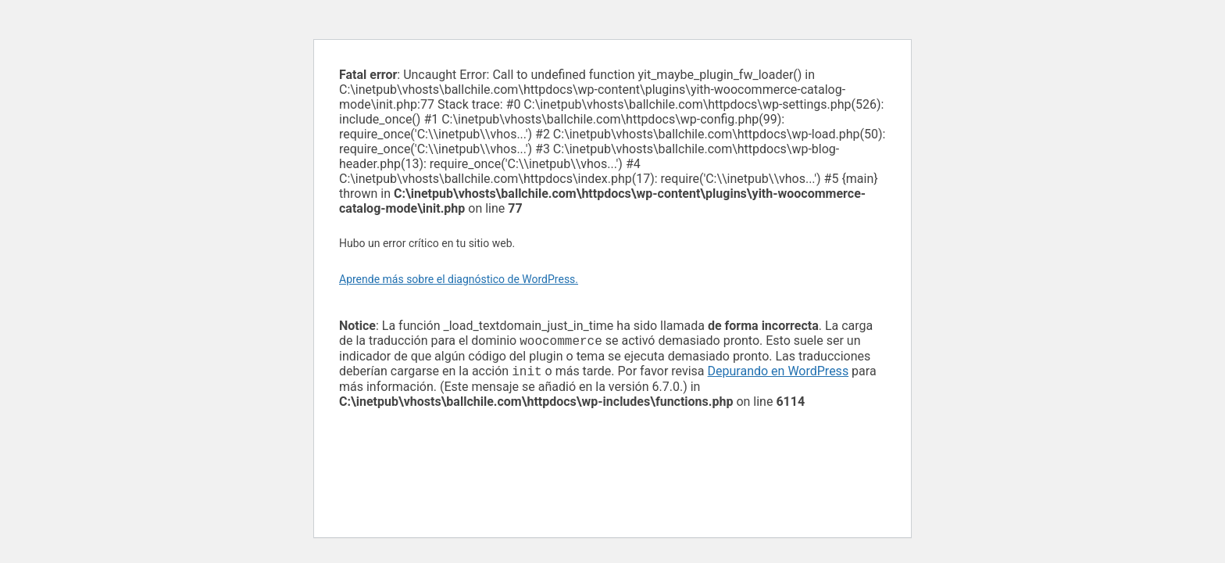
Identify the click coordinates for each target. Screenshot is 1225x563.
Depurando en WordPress (778, 374)
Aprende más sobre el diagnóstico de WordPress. (458, 279)
